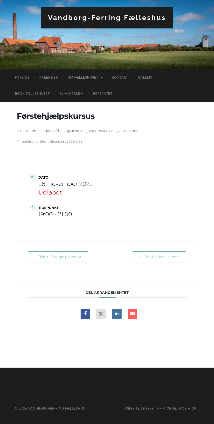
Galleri (145, 77)
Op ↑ (195, 408)
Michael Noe (174, 408)
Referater (102, 93)
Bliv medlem (71, 93)
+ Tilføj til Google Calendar (58, 257)
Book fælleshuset (32, 93)
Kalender (48, 77)
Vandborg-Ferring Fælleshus (107, 18)
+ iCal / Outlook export (159, 257)
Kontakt (120, 77)
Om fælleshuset (83, 77)
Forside (22, 77)
